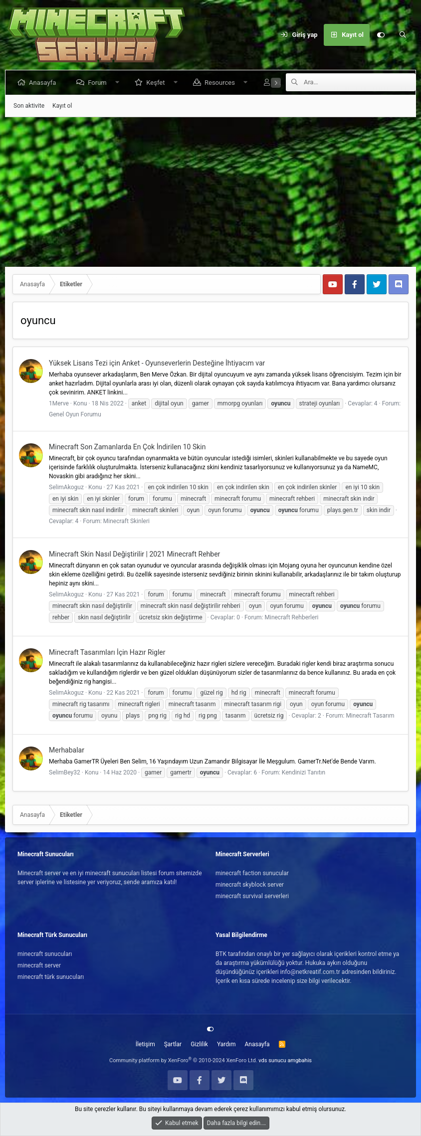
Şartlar (173, 1044)
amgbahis (300, 1060)
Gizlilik (199, 1044)
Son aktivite (28, 105)
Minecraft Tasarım (370, 715)
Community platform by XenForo (183, 1060)
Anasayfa (44, 82)
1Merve (59, 403)
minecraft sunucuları (44, 953)
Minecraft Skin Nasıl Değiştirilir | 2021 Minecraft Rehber (134, 554)
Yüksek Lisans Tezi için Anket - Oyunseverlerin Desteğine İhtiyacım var (157, 363)
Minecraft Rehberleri (291, 617)
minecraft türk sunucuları (50, 976)
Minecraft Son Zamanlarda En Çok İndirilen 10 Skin (127, 447)
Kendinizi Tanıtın (303, 772)
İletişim (145, 1044)
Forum (99, 82)
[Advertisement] (210, 192)
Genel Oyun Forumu (75, 414)
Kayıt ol (62, 105)
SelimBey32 (64, 772)
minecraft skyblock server (249, 884)
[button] (119, 82)
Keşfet (157, 82)
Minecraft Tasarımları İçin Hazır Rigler (107, 652)
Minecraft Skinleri (126, 521)
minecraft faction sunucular (252, 873)
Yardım (226, 1044)
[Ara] (403, 35)
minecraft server (39, 965)
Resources (222, 82)
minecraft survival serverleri (252, 896)
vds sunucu (272, 1060)
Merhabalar (66, 750)
